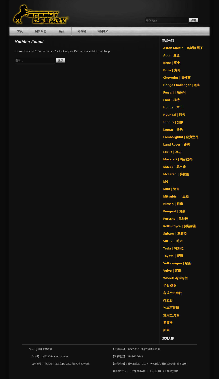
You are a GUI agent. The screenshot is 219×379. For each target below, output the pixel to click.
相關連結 (102, 31)
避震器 (168, 322)
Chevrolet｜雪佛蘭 (177, 77)
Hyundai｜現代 (174, 115)
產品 (61, 31)
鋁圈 (166, 330)
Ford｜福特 (171, 100)
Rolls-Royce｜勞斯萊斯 (179, 226)
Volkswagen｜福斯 (177, 263)
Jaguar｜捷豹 (173, 129)
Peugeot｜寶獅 (174, 211)
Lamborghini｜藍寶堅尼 (180, 137)
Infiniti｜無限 (173, 122)
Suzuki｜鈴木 (173, 241)
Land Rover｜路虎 (176, 144)
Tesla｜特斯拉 (173, 248)
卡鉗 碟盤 (170, 285)
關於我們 (40, 31)
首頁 (20, 31)
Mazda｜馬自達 (174, 167)
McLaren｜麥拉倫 (176, 174)
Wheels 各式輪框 (175, 278)
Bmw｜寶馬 (171, 70)
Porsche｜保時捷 (175, 219)
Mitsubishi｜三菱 (176, 196)
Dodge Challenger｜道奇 (181, 85)
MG (165, 181)
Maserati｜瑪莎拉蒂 (177, 159)
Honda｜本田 (173, 107)
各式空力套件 (172, 293)
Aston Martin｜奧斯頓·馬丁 (183, 48)
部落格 (82, 31)
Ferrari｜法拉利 (174, 92)
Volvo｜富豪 (172, 270)
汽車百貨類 (171, 308)
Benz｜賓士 (171, 63)
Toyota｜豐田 (173, 256)
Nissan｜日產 (173, 204)
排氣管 (168, 300)
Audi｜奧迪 (171, 55)
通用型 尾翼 (171, 315)
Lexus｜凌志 (172, 152)
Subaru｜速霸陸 (175, 233)
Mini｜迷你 (171, 189)
